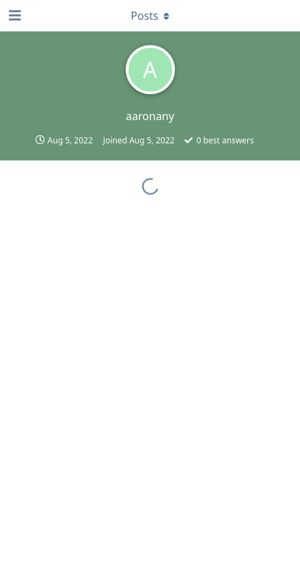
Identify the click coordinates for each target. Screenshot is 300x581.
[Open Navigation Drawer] (13, 15)
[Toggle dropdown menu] (150, 15)
